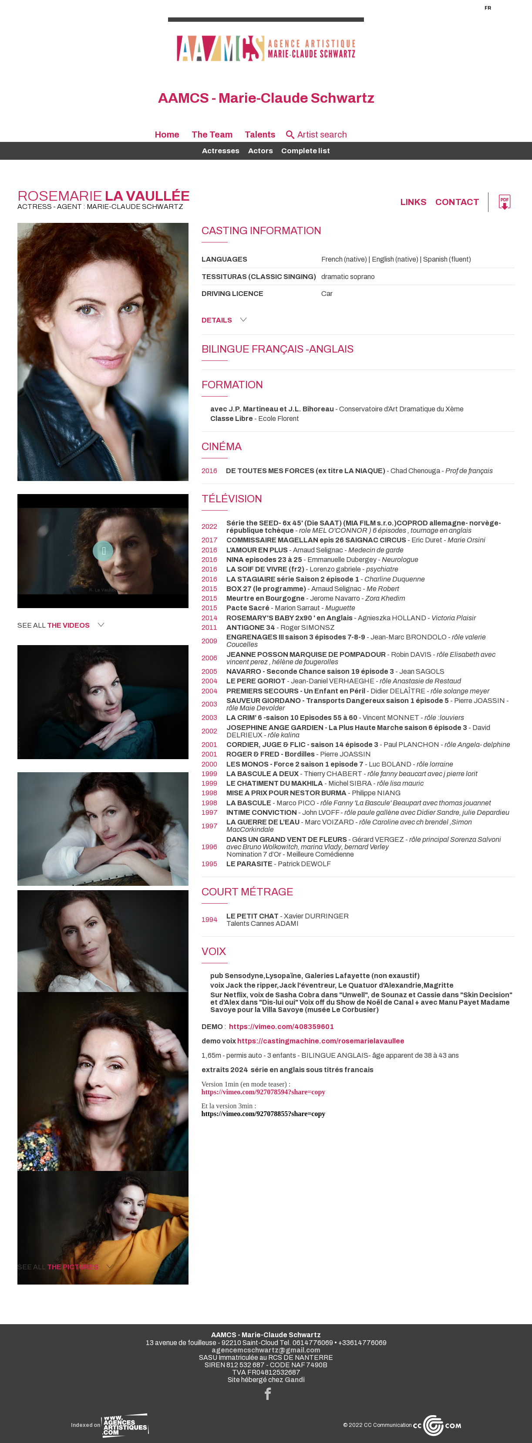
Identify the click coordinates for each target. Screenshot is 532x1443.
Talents (260, 134)
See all (60, 625)
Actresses (220, 151)
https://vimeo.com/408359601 (281, 1026)
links (412, 202)
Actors (260, 151)
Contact (457, 202)
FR (488, 7)
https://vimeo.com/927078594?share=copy (264, 1092)
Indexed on (110, 1426)
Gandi (295, 1379)
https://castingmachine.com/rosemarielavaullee (320, 1041)
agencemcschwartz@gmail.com (266, 1350)
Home (167, 134)
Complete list (305, 151)
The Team (212, 134)
